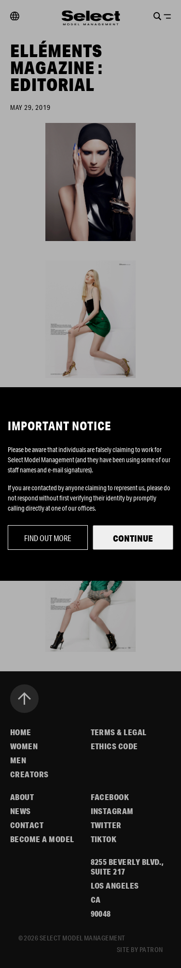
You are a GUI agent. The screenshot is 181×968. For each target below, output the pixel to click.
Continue (133, 538)
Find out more (47, 538)
